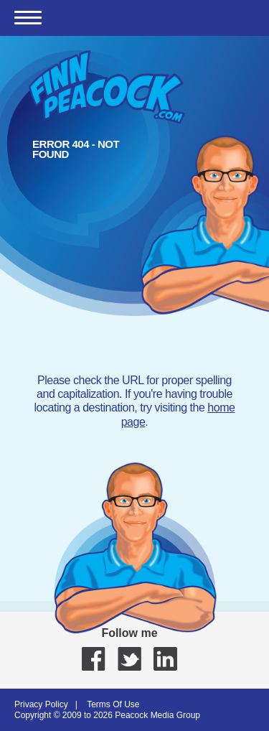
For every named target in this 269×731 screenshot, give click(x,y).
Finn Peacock (107, 87)
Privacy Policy (41, 704)
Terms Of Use (113, 704)
